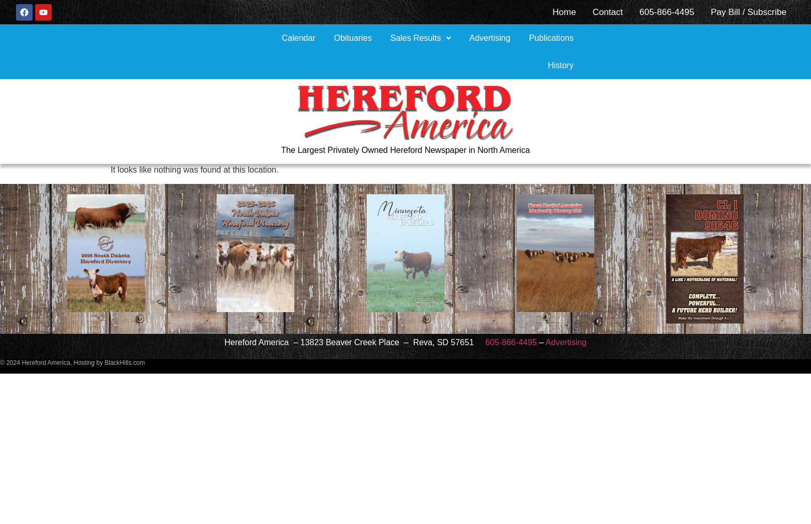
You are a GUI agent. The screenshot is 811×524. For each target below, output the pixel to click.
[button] (420, 38)
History (561, 65)
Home (564, 12)
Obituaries (353, 38)
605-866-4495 (666, 12)
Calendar (299, 38)
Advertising (490, 38)
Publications (551, 38)
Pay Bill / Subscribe (748, 12)
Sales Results (421, 38)
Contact (608, 12)
